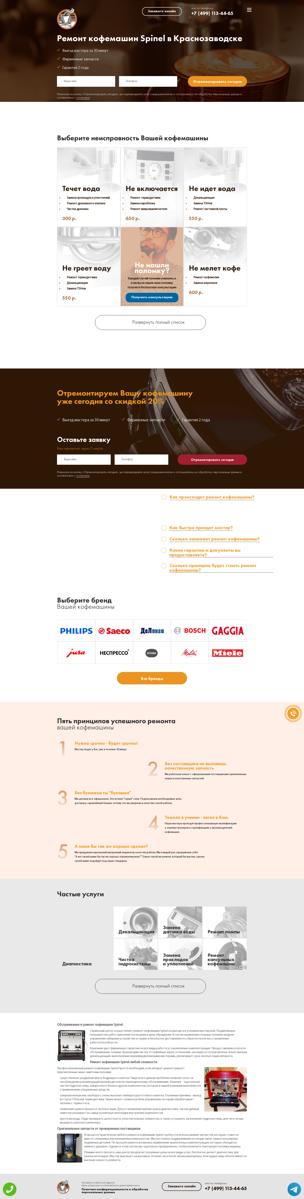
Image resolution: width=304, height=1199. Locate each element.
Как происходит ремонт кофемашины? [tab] (211, 497)
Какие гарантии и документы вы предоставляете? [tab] (204, 552)
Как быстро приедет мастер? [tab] (201, 528)
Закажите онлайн (162, 11)
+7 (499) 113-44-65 (212, 13)
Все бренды (152, 678)
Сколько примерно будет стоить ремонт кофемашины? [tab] (212, 568)
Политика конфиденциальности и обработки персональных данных (115, 1191)
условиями (83, 97)
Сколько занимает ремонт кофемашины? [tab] (214, 539)
